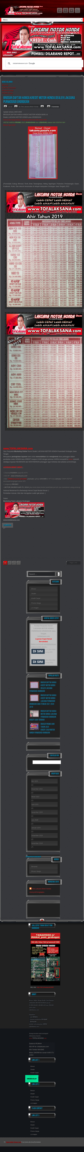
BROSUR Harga (7, 90)
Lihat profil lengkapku (36, 892)
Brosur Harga (36, 871)
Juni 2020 (35, 820)
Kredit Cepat (36, 598)
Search (58, 573)
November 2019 (37, 843)
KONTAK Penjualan (9, 88)
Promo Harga (36, 603)
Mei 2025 (35, 781)
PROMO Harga (7, 93)
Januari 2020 (36, 828)
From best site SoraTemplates (31, 1142)
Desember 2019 (37, 836)
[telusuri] (44, 63)
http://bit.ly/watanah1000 (45, 987)
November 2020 (37, 812)
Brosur (34, 589)
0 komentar (55, 106)
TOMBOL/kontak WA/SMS (17, 479)
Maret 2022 (36, 797)
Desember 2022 (37, 789)
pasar (71, 459)
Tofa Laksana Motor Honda (41, 889)
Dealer (34, 594)
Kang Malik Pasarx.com (13, 1142)
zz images (35, 608)
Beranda (5, 85)
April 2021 (35, 804)
